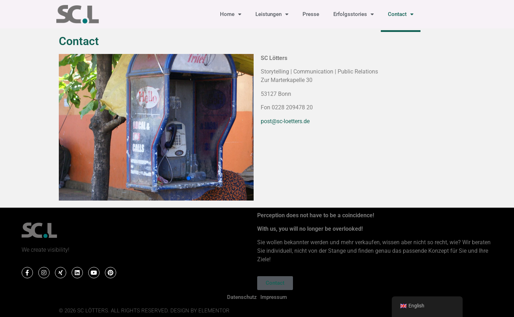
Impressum (273, 297)
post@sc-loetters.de (285, 121)
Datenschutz (242, 297)
